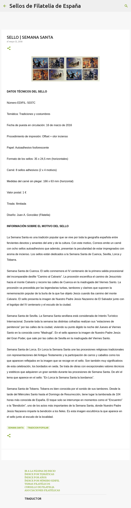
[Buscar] (86, 6)
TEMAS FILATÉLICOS (37, 483)
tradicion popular (37, 428)
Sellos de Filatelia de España (45, 6)
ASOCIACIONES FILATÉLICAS (42, 490)
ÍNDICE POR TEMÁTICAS (39, 474)
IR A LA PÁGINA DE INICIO (40, 470)
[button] (9, 48)
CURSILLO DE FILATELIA (39, 487)
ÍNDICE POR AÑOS (36, 477)
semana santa (16, 428)
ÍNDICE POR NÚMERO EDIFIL (42, 480)
